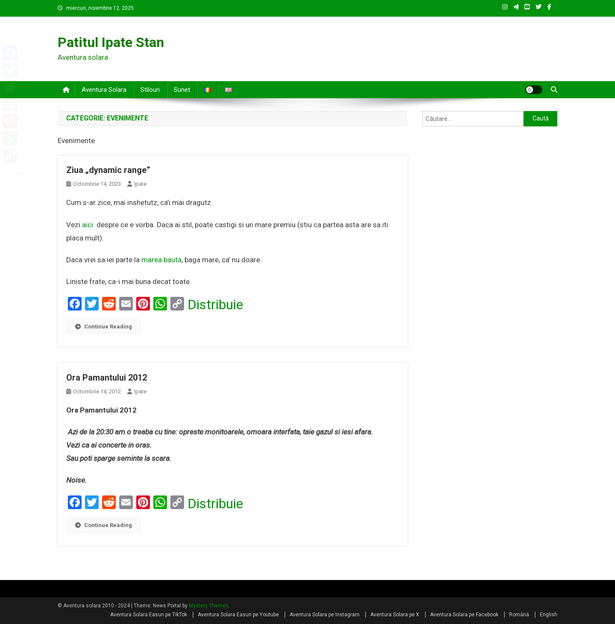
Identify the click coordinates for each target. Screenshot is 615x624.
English (548, 615)
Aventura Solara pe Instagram (325, 615)
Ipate (140, 184)
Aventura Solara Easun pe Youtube (238, 615)
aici (87, 224)
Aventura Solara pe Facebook (464, 615)
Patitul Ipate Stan (111, 42)
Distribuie (215, 304)
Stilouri (150, 90)
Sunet (182, 90)
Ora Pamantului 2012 (106, 377)
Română (519, 615)
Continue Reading (103, 326)
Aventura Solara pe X (394, 615)
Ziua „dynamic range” (108, 170)
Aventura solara (104, 90)
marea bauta (161, 259)
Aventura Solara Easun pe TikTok (148, 615)
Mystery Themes (208, 606)
